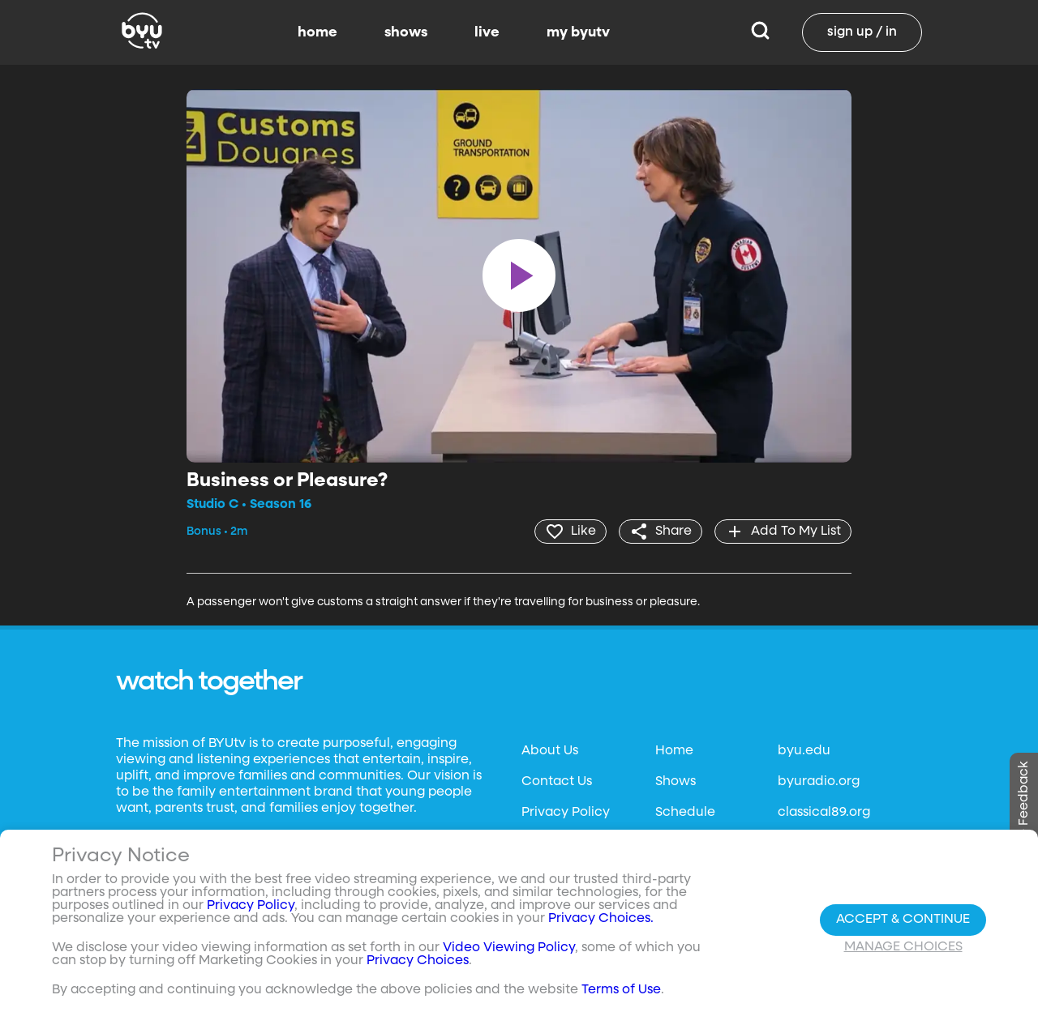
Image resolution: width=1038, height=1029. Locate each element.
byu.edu (804, 751)
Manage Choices (903, 947)
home (317, 32)
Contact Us (556, 781)
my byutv (578, 32)
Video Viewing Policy (509, 947)
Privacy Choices (418, 960)
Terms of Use (621, 990)
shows (405, 32)
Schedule (685, 812)
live (487, 32)
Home (674, 751)
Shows (675, 781)
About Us (549, 751)
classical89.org (824, 812)
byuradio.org (819, 781)
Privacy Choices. (601, 918)
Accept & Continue (903, 919)
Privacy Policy (565, 812)
